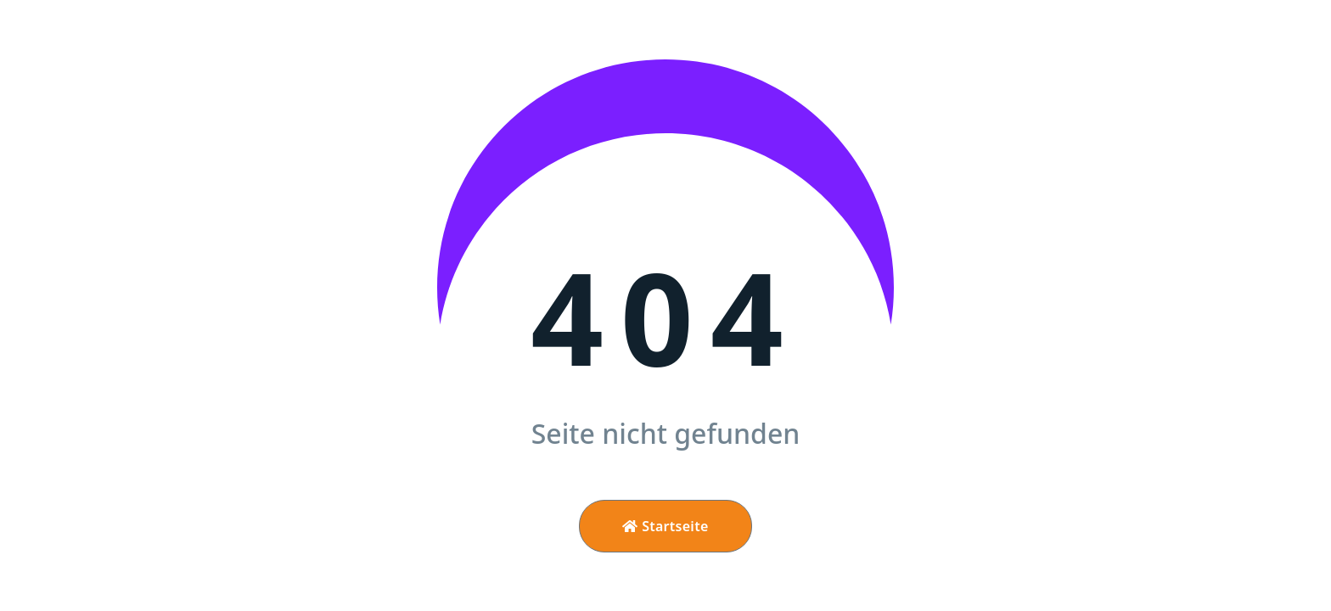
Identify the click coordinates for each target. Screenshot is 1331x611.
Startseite (665, 526)
